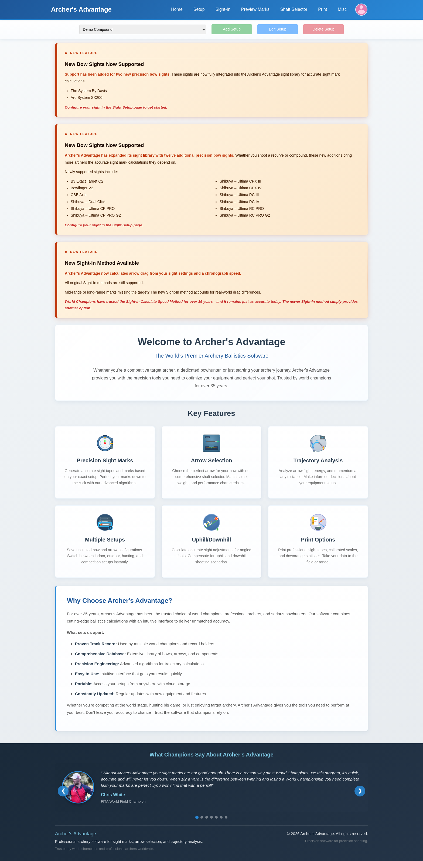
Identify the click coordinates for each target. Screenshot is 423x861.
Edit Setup (277, 29)
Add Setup (231, 29)
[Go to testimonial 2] (201, 817)
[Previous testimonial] (63, 791)
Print (322, 9)
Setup (199, 9)
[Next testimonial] (359, 791)
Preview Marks (255, 9)
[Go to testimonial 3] (206, 817)
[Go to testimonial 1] (197, 817)
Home (177, 9)
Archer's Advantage (81, 9)
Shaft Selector (294, 9)
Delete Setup (324, 29)
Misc (342, 9)
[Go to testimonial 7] (226, 817)
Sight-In (223, 9)
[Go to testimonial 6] (221, 817)
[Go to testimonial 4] (211, 817)
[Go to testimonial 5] (216, 817)
